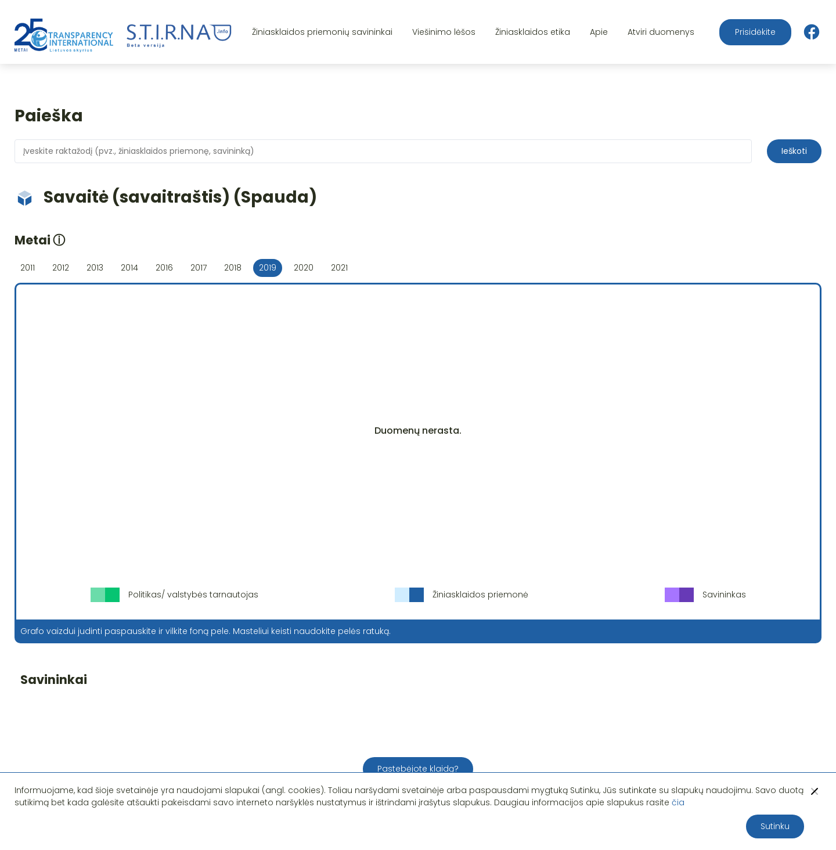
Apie (599, 32)
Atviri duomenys (661, 32)
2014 (129, 267)
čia (678, 802)
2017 (198, 267)
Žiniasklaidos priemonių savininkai (322, 32)
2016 (164, 267)
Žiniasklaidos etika (532, 32)
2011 (27, 267)
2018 (233, 267)
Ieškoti (794, 151)
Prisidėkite (755, 32)
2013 (95, 267)
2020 (304, 267)
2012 (60, 267)
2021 (339, 267)
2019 (267, 267)
